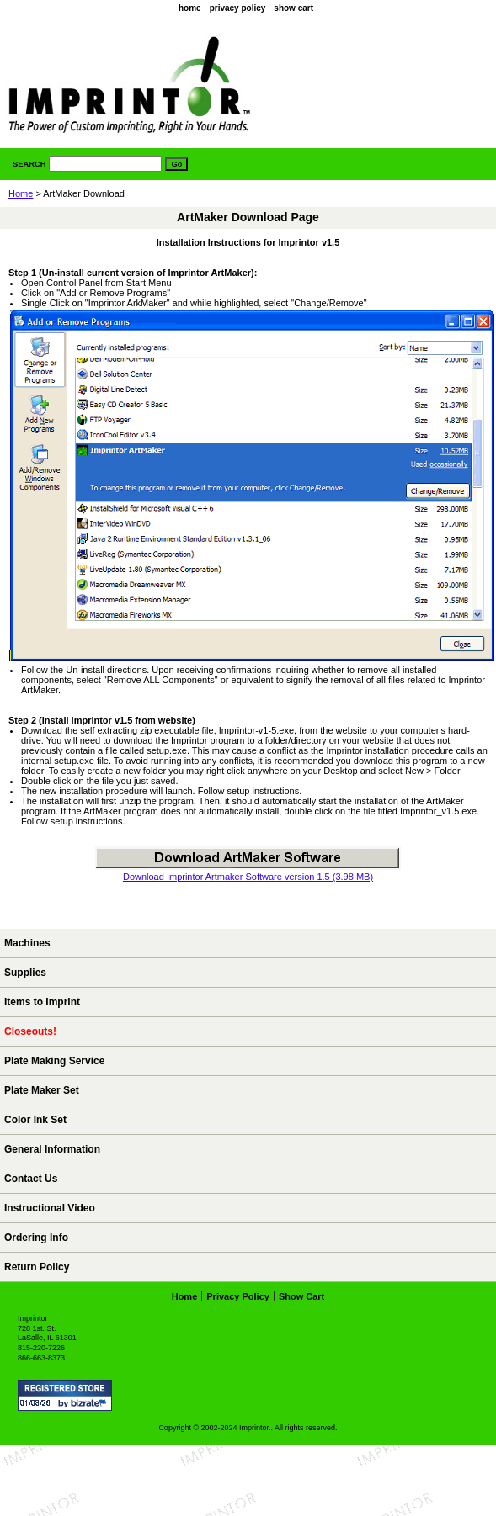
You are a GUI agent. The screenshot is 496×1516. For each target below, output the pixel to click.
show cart (293, 8)
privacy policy (238, 8)
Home (20, 193)
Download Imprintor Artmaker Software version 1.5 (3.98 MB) (248, 877)
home (190, 8)
